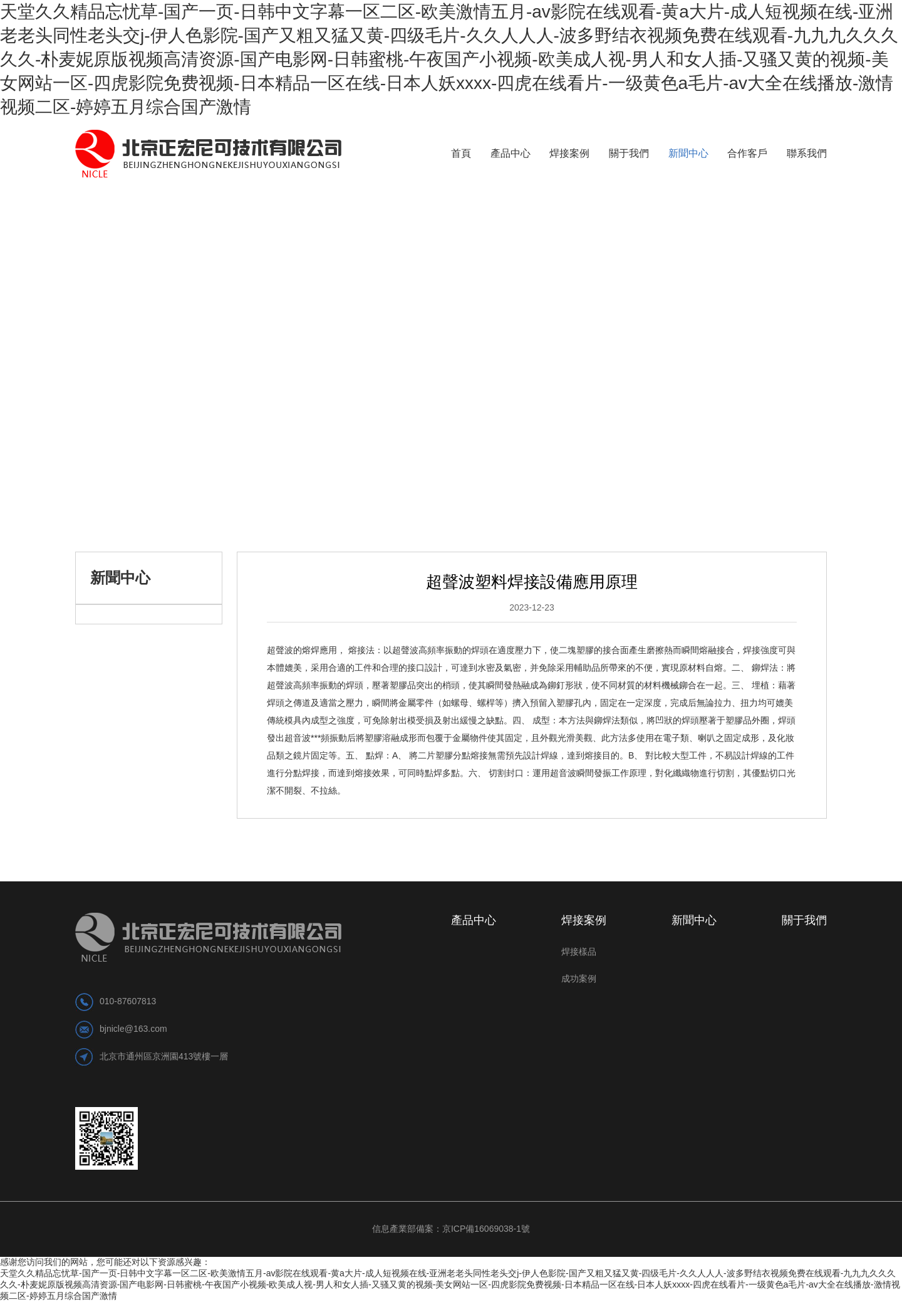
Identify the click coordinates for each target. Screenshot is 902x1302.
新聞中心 (139, 481)
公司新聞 (192, 481)
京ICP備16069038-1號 (486, 1229)
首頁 (91, 481)
